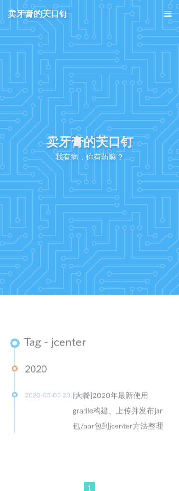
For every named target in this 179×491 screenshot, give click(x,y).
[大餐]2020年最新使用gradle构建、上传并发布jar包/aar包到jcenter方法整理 (118, 411)
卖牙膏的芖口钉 (38, 13)
